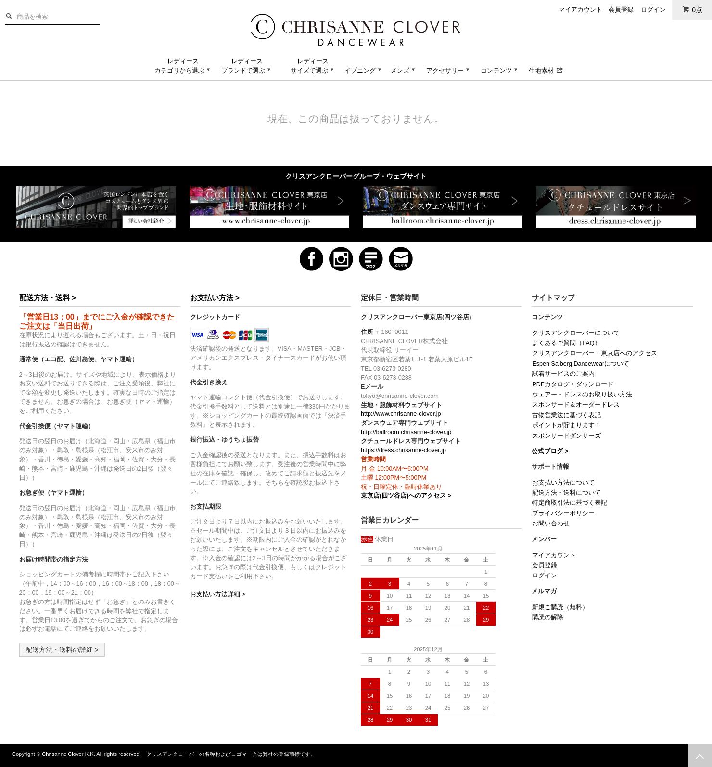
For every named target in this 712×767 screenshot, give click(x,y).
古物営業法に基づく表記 (566, 415)
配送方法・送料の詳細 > (62, 649)
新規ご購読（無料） (560, 607)
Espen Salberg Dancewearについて (580, 363)
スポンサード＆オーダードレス (576, 404)
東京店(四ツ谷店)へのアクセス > (406, 495)
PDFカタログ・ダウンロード (572, 384)
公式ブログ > (550, 451)
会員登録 (621, 9)
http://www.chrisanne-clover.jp (401, 413)
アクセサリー (448, 70)
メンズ (404, 70)
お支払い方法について (563, 482)
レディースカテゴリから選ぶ (183, 65)
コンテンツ (500, 70)
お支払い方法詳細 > (217, 594)
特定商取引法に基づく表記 (569, 502)
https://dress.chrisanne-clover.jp (403, 450)
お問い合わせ (551, 523)
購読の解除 (547, 617)
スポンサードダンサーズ (566, 436)
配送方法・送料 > (47, 298)
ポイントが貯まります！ (566, 425)
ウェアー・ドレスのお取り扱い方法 (582, 394)
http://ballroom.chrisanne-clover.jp (406, 432)
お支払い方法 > (215, 298)
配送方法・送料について (566, 492)
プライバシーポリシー (563, 513)
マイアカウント (580, 9)
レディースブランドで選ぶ (247, 65)
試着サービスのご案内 (563, 374)
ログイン (653, 9)
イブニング (363, 70)
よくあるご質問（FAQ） (566, 343)
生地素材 (546, 70)
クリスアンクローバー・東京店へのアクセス (594, 353)
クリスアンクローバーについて (576, 333)
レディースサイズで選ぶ (313, 65)
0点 (692, 9)
